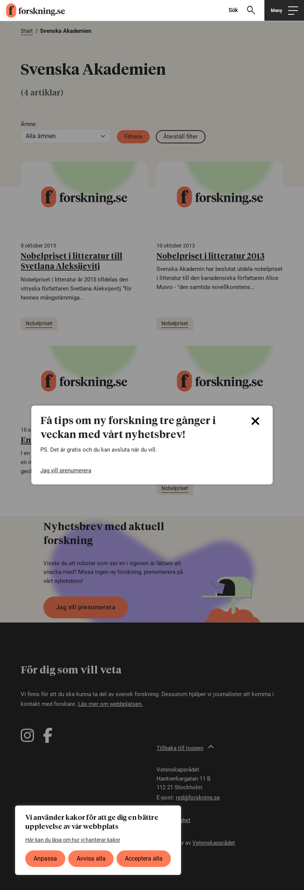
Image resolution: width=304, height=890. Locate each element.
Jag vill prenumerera (65, 470)
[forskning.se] (32, 10)
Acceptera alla (144, 858)
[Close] (255, 421)
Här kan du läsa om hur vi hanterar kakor (72, 840)
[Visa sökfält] (245, 10)
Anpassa (45, 858)
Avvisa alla (91, 858)
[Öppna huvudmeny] (284, 10)
